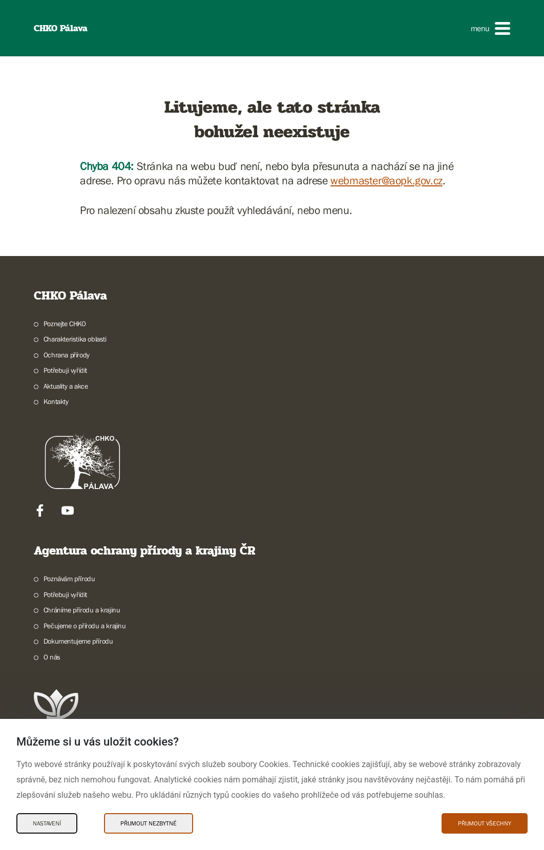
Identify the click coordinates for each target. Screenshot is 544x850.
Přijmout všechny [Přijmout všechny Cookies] (484, 823)
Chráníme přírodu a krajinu (82, 610)
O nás (52, 657)
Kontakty (56, 401)
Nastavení (47, 823)
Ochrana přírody (67, 355)
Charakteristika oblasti (75, 339)
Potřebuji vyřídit (65, 370)
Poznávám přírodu (69, 579)
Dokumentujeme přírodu (78, 641)
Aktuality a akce (66, 386)
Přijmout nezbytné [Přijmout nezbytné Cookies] (148, 823)
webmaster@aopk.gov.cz (386, 180)
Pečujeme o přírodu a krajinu (85, 626)
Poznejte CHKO (65, 324)
